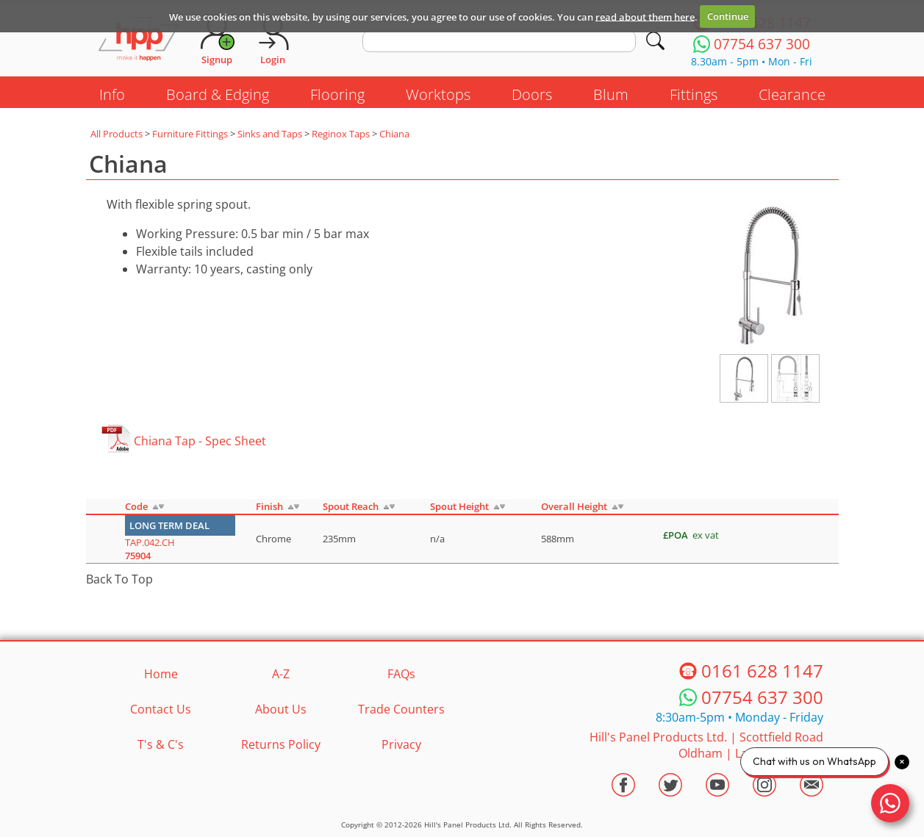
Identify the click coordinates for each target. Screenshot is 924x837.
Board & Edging (217, 94)
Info (112, 94)
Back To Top (119, 579)
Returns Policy (280, 744)
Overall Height (574, 506)
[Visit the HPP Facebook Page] (623, 785)
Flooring (337, 94)
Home (161, 674)
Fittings (693, 94)
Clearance (792, 94)
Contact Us (160, 709)
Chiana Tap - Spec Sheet (200, 441)
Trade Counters (401, 709)
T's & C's (160, 744)
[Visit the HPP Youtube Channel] (717, 785)
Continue (727, 16)
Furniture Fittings (190, 133)
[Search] (655, 41)
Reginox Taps (341, 133)
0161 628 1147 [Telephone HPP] (762, 670)
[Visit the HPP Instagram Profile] (764, 785)
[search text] (499, 41)
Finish (269, 506)
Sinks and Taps (269, 133)
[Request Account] (216, 40)
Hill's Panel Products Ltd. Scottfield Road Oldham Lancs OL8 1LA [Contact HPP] (706, 745)
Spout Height (459, 506)
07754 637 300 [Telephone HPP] (762, 697)
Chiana (394, 133)
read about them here (645, 16)
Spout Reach (351, 506)
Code (136, 506)
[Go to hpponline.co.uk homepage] (139, 40)
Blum (610, 94)
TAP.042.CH (150, 549)
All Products (116, 133)
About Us (281, 709)
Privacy (401, 744)
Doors (532, 94)
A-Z (281, 674)
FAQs (401, 674)
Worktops (438, 94)
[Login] (272, 40)
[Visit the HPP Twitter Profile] (670, 785)
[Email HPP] (811, 785)
